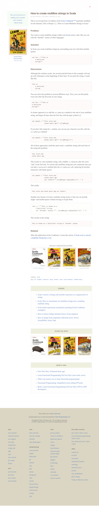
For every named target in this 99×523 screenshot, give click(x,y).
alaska (52, 470)
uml (30, 497)
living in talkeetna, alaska (80, 481)
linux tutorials (33, 434)
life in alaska (76, 478)
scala (38, 278)
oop (30, 467)
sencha (31, 482)
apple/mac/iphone (56, 440)
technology (54, 464)
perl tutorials (12, 473)
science (74, 471)
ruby (30, 479)
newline (56, 280)
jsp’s (9, 455)
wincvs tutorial (55, 479)
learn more (57, 414)
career (52, 443)
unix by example (34, 437)
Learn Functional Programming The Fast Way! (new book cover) (61, 376)
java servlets (12, 458)
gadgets (52, 461)
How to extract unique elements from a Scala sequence (58, 315)
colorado (53, 473)
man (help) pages (35, 443)
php (30, 470)
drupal (31, 454)
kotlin (10, 464)
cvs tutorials (54, 476)
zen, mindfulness (77, 475)
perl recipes (12, 479)
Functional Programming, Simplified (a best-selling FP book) (60, 384)
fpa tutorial (54, 458)
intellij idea (12, 446)
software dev (33, 491)
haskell (31, 464)
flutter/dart (32, 457)
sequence (46, 280)
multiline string (78, 280)
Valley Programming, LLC (62, 418)
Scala (68, 35)
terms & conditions (56, 437)
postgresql (32, 476)
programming (33, 488)
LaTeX (52, 467)
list (35, 280)
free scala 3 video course (80, 434)
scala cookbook (68, 280)
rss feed (74, 456)
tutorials (32, 440)
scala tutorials (33, 451)
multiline (39, 280)
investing (75, 465)
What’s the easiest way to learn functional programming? (59, 380)
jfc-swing (11, 461)
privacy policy (55, 434)
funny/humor (54, 449)
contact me (75, 453)
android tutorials (13, 437)
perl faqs (11, 476)
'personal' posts (76, 468)
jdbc (9, 452)
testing (31, 494)
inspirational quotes (78, 462)
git (30, 460)
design (52, 446)
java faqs (11, 443)
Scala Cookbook (68, 21)
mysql (31, 473)
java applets (12, 440)
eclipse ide (11, 449)
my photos (75, 459)
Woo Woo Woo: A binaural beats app (51, 372)
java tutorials (12, 434)
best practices (33, 485)
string (51, 280)
